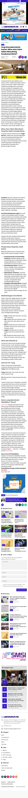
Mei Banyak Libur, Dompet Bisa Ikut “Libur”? (19, 521)
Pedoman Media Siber (7, 768)
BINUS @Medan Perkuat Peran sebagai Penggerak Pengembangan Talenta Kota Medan (20, 535)
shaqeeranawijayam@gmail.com (12, 728)
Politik (2, 742)
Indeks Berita (4, 765)
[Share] (25, 57)
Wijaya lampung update (4, 57)
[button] (21, 27)
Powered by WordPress (7, 786)
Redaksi (3, 770)
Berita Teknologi (7, 755)
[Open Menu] (23, 27)
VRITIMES (4, 470)
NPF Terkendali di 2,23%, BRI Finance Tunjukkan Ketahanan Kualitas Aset (7, 521)
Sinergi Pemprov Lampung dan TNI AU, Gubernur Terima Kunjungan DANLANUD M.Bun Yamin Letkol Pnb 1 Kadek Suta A (16, 688)
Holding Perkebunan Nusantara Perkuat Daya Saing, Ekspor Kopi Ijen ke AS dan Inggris (6, 535)
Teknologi (3, 744)
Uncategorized (5, 737)
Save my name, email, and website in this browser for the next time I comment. (14, 585)
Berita (3, 44)
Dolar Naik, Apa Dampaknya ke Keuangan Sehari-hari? (6, 550)
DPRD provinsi (4, 739)
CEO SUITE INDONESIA (12, 495)
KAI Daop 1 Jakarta (7, 757)
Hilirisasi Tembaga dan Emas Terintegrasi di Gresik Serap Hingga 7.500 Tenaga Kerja (20, 550)
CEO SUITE (4, 405)
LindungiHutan (6, 752)
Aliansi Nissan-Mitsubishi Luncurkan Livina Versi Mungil (16, 699)
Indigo (4, 759)
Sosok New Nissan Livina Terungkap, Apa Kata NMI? (15, 705)
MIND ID (5, 750)
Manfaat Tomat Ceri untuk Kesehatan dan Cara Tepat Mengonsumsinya (15, 694)
